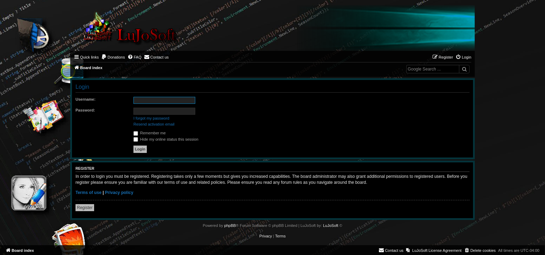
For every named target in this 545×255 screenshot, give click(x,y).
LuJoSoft (330, 225)
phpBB (230, 225)
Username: (85, 99)
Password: (85, 110)
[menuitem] (113, 57)
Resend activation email (154, 124)
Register (85, 207)
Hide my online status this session (165, 139)
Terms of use (88, 192)
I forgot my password (151, 118)
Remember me (149, 133)
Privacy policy (119, 192)
